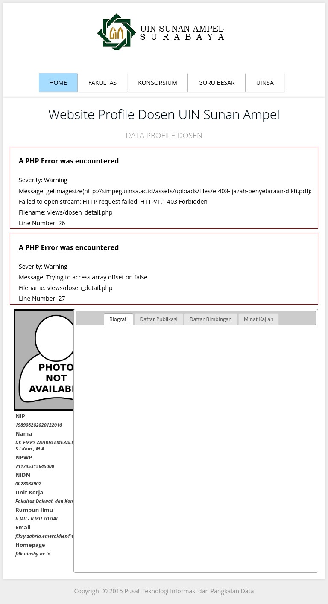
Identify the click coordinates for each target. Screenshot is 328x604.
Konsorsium (157, 82)
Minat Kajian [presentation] (258, 319)
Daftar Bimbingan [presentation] (211, 319)
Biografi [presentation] (118, 319)
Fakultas (102, 82)
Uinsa (265, 82)
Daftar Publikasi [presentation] (159, 319)
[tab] (118, 319)
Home (58, 82)
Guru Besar (217, 82)
